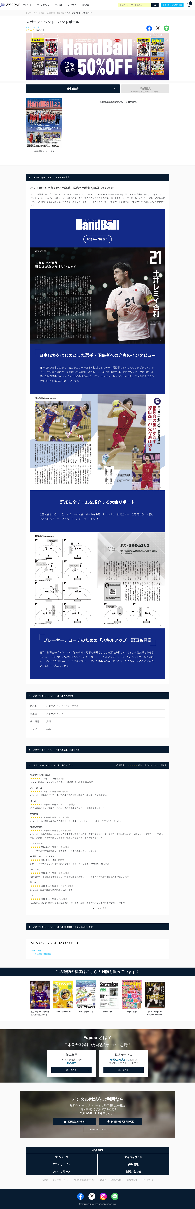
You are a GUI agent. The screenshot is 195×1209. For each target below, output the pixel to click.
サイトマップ (148, 1180)
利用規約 (45, 1180)
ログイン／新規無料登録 (172, 5)
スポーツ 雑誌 (38, 13)
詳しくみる (77, 1070)
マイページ (27, 5)
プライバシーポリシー (61, 1180)
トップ (28, 13)
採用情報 (133, 1164)
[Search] (155, 5)
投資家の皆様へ (133, 1180)
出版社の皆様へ (116, 1180)
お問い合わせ (133, 1171)
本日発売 (58, 5)
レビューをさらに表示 (97, 908)
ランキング (72, 5)
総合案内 (97, 1150)
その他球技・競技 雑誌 (55, 13)
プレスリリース (62, 1171)
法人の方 (85, 5)
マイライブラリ (43, 5)
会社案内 (102, 1180)
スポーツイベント (33, 27)
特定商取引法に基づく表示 (84, 1180)
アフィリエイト (62, 1164)
